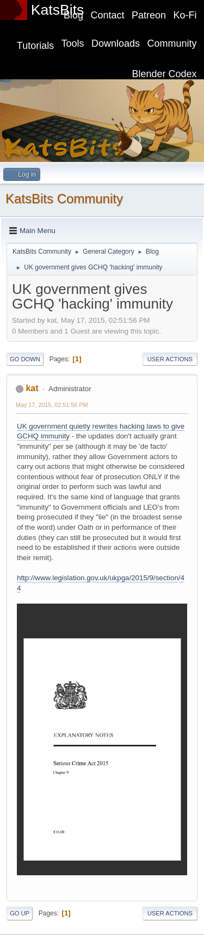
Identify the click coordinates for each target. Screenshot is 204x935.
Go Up (19, 913)
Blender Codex (164, 73)
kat (32, 388)
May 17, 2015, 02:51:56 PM (52, 404)
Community (172, 43)
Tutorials (35, 45)
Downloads (115, 43)
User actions (170, 359)
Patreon (149, 15)
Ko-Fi (185, 15)
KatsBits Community (64, 198)
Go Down (25, 359)
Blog (73, 15)
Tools (72, 43)
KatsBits (57, 10)
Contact (108, 15)
